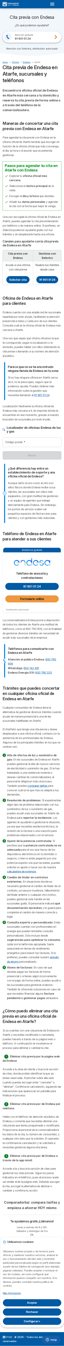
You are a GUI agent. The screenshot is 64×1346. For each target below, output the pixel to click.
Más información (12, 1293)
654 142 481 (31, 668)
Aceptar (32, 1302)
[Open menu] (53, 4)
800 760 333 (43, 672)
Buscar (32, 455)
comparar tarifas (37, 785)
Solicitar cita (18, 279)
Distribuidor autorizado (17, 609)
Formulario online (32, 599)
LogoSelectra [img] (7, 1337)
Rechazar (32, 1311)
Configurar (32, 1321)
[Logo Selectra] (11, 4)
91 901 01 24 (47, 279)
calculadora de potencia (21, 871)
